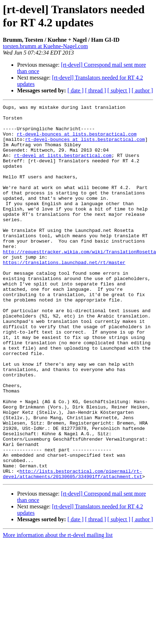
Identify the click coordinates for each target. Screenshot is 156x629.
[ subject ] (118, 90)
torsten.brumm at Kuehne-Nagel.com (45, 46)
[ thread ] (95, 90)
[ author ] (142, 90)
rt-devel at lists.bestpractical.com (62, 166)
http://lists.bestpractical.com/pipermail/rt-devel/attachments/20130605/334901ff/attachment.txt (72, 548)
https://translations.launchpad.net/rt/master (64, 294)
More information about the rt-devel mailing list (57, 610)
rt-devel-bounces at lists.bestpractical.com (76, 140)
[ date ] (75, 90)
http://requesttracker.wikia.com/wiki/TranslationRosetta (79, 281)
